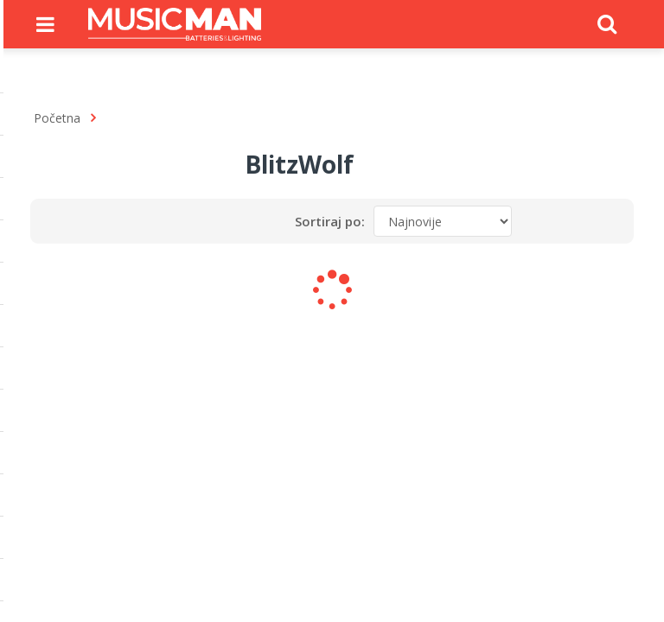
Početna (57, 118)
